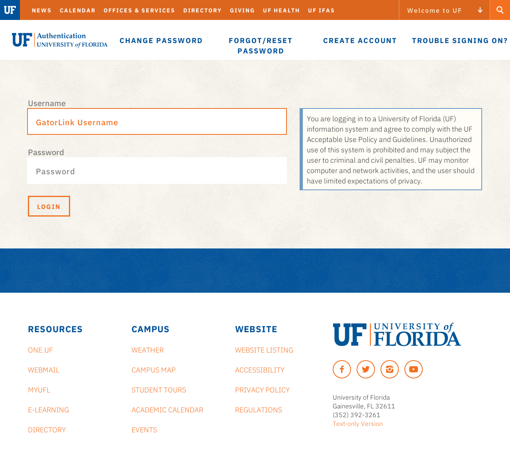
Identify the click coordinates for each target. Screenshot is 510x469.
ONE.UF (40, 349)
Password (46, 151)
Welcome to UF (434, 10)
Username (47, 102)
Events (144, 429)
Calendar (78, 10)
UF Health (281, 10)
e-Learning (48, 409)
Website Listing (264, 349)
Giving (242, 10)
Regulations (258, 409)
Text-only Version (358, 423)
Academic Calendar (167, 409)
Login (49, 206)
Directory (202, 10)
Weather (147, 349)
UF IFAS (321, 10)
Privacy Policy (262, 389)
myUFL (39, 389)
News (42, 10)
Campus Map (153, 369)
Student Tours (158, 389)
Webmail (43, 369)
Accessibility (259, 369)
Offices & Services (139, 10)
